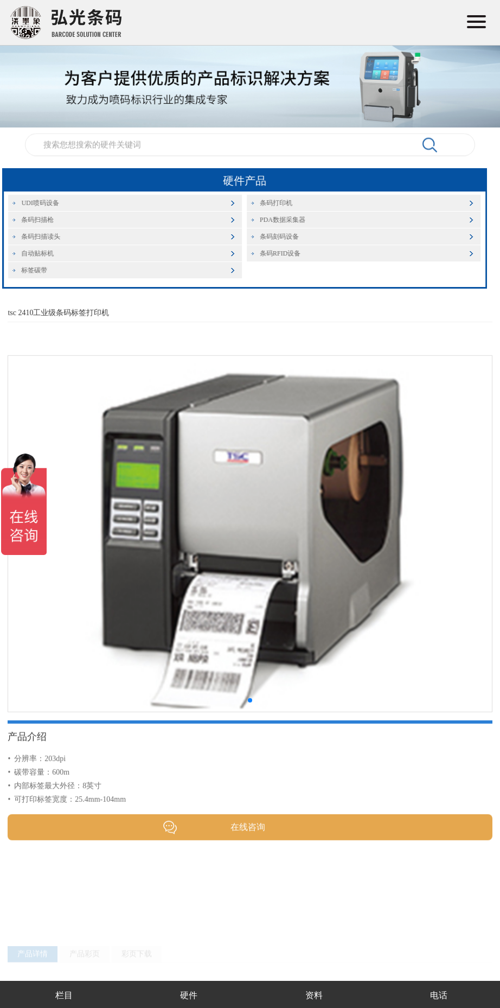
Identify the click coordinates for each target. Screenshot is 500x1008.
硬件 (188, 995)
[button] (250, 714)
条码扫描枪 (43, 220)
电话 (438, 995)
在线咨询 (247, 840)
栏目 (64, 995)
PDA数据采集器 (287, 220)
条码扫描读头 (46, 236)
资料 (314, 995)
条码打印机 (281, 203)
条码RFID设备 (285, 253)
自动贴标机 (43, 253)
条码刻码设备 (284, 236)
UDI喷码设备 (45, 203)
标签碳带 (40, 270)
